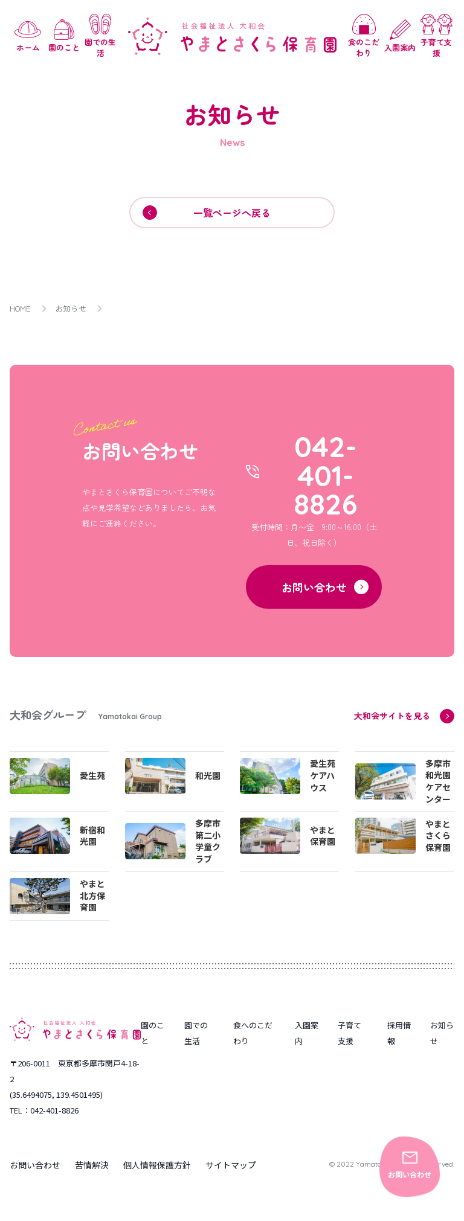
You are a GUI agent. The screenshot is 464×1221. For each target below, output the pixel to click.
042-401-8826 (325, 475)
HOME (20, 308)
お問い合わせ (409, 1165)
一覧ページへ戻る (207, 212)
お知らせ (71, 308)
